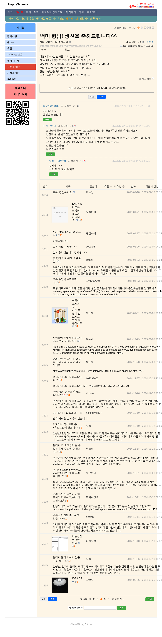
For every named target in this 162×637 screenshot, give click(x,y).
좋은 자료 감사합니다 (65, 246)
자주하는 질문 (43, 18)
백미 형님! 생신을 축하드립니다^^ (78, 36)
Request (97, 18)
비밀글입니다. (60, 241)
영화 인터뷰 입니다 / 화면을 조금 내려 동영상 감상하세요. (67, 362)
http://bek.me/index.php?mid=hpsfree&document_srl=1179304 (71, 46)
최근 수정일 (152, 186)
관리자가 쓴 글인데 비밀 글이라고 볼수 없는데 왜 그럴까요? (66, 497)
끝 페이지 (116, 599)
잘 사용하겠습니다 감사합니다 (70, 252)
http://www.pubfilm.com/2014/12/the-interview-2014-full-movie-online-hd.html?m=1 (98, 371)
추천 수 (108, 186)
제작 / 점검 (58, 18)
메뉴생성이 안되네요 (77, 539)
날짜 (133, 186)
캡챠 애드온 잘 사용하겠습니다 (70, 418)
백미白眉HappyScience (81, 624)
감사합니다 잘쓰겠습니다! (67, 412)
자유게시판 (72, 18)
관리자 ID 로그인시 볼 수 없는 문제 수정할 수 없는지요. (67, 448)
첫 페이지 (85, 599)
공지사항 (14, 18)
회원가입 (149, 4)
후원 (31, 18)
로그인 (140, 4)
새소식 (24, 18)
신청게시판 (85, 18)
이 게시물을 (145, 79)
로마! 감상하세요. (62, 192)
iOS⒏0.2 (77, 578)
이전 (92, 97)
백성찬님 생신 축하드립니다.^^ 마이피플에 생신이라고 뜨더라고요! (91, 386)
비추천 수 (119, 186)
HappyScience (18, 4)
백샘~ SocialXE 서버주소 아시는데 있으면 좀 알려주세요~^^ (67, 473)
